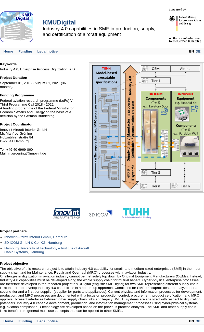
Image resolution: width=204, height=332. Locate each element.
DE (198, 51)
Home (8, 51)
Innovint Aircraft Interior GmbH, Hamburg (35, 237)
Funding (25, 51)
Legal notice (47, 51)
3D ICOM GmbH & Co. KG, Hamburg (33, 243)
